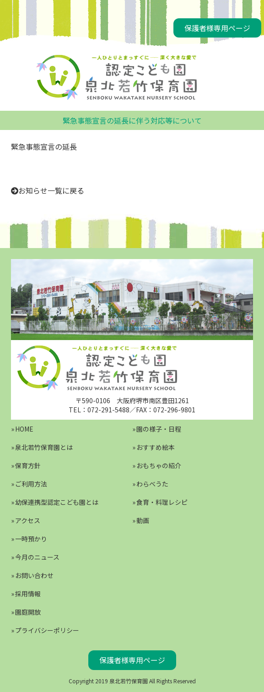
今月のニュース (37, 557)
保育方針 (28, 465)
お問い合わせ (34, 575)
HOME (24, 428)
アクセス (27, 520)
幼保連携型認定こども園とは (56, 502)
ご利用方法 (31, 483)
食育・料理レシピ (162, 502)
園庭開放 (28, 611)
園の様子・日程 (158, 428)
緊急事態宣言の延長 (44, 146)
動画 (142, 520)
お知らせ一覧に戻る (51, 190)
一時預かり (31, 538)
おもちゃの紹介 (158, 465)
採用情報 (28, 593)
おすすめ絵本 (155, 447)
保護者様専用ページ (217, 27)
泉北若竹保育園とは (44, 447)
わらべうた (152, 483)
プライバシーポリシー (47, 630)
